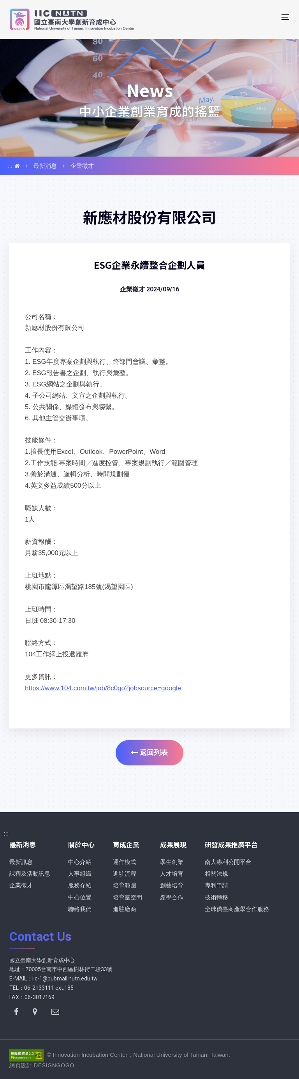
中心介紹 (79, 862)
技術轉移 (216, 897)
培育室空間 (127, 897)
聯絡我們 (79, 909)
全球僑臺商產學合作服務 (237, 909)
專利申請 (216, 885)
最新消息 (45, 165)
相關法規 (216, 873)
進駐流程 (124, 873)
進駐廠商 (124, 909)
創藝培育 (171, 885)
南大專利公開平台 (228, 862)
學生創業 (171, 862)
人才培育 (171, 873)
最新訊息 (21, 862)
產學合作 (171, 897)
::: (10, 165)
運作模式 (124, 862)
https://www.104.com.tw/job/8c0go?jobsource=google (103, 688)
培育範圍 (124, 885)
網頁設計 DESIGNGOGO (41, 1065)
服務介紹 (79, 885)
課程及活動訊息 (29, 873)
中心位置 (79, 897)
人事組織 (79, 873)
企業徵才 (82, 165)
